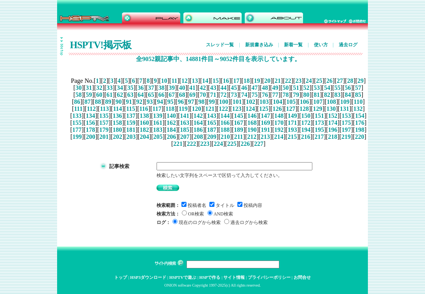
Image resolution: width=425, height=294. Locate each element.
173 (319, 122)
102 (250, 101)
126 (277, 108)
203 (131, 136)
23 (298, 80)
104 (277, 101)
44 (223, 87)
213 (265, 136)
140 (171, 115)
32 (99, 87)
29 (360, 80)
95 (170, 101)
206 (171, 136)
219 (346, 136)
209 (211, 136)
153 (346, 115)
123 (237, 108)
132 (358, 108)
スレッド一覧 (220, 44)
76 (265, 94)
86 (77, 101)
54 (327, 87)
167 (238, 122)
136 (117, 115)
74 (244, 94)
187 (211, 129)
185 (184, 129)
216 (305, 136)
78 (285, 94)
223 (204, 143)
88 (98, 101)
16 (226, 80)
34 (120, 87)
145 (238, 115)
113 (104, 108)
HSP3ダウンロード (148, 277)
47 (254, 87)
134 (90, 115)
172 (305, 122)
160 (144, 122)
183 (157, 129)
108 (331, 101)
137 (131, 115)
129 (317, 108)
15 (215, 80)
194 (305, 129)
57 (358, 87)
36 (141, 87)
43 (213, 87)
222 (191, 143)
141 (184, 115)
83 (337, 94)
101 (237, 101)
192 (279, 129)
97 (191, 101)
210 (225, 136)
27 (340, 80)
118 (169, 108)
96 (181, 101)
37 (151, 87)
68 (182, 94)
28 (350, 80)
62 (120, 94)
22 (288, 80)
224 (218, 143)
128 (304, 108)
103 (264, 101)
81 (317, 94)
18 (247, 80)
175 (346, 122)
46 (244, 87)
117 (156, 108)
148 (279, 115)
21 (278, 80)
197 (346, 129)
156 (90, 122)
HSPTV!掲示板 (100, 45)
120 (196, 108)
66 (161, 94)
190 (252, 129)
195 (319, 129)
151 (319, 115)
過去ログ (348, 44)
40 (182, 87)
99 (212, 101)
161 (157, 122)
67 (172, 94)
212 (251, 136)
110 (358, 101)
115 (130, 108)
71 (213, 94)
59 (89, 94)
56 (348, 87)
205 (157, 136)
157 (103, 122)
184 (171, 129)
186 (198, 129)
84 (348, 94)
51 (296, 87)
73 (234, 94)
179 (103, 129)
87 (87, 101)
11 (174, 80)
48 (265, 87)
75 (254, 94)
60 (99, 94)
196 (333, 129)
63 (130, 94)
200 (90, 136)
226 (245, 143)
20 (267, 80)
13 (195, 80)
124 (250, 108)
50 (285, 87)
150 (305, 115)
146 (252, 115)
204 (144, 136)
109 (345, 101)
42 (203, 87)
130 (331, 108)
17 (236, 80)
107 (317, 101)
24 (309, 80)
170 (279, 122)
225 (232, 143)
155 (77, 122)
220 (359, 136)
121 (209, 108)
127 (290, 108)
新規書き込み (259, 44)
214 (279, 136)
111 (78, 108)
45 (234, 87)
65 (151, 94)
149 (292, 115)
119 (183, 108)
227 (258, 143)
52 (306, 87)
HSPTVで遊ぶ (183, 277)
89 (108, 101)
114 (117, 108)
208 (198, 136)
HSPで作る (209, 277)
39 (172, 87)
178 (90, 129)
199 (77, 136)
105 (291, 101)
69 (192, 94)
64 (141, 94)
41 (192, 87)
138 (144, 115)
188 (225, 129)
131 (344, 108)
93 (149, 101)
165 (211, 122)
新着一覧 (293, 44)
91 (129, 101)
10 (164, 80)
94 (160, 101)
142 (198, 115)
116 (143, 108)
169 (265, 122)
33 (109, 87)
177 (77, 129)
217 (319, 136)
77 (275, 94)
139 (157, 115)
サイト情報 (234, 277)
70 (203, 94)
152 (333, 115)
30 (78, 87)
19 (257, 80)
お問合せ (302, 277)
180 (117, 129)
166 (225, 122)
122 (223, 108)
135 (103, 115)
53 (317, 87)
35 (130, 87)
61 (109, 94)
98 (201, 101)
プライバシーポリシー (269, 277)
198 (359, 129)
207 (185, 136)
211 (238, 136)
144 (225, 115)
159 (131, 122)
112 (91, 108)
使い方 (321, 44)
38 (161, 87)
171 (292, 122)
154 (359, 115)
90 (118, 101)
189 (238, 129)
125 (263, 108)
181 (131, 129)
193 (292, 129)
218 (332, 136)
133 (77, 115)
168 (252, 122)
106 (304, 101)
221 (178, 143)
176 (359, 122)
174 (333, 122)
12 (184, 80)
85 (358, 94)
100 (223, 101)
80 (306, 94)
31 (89, 87)
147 (265, 115)
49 (275, 87)
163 (184, 122)
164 (198, 122)
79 (296, 94)
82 (327, 94)
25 (319, 80)
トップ (120, 277)
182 (144, 129)
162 (171, 122)
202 (117, 136)
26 (329, 80)
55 (337, 87)
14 (205, 80)
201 (104, 136)
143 (211, 115)
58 (78, 94)
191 (265, 129)
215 (292, 136)
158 (117, 122)
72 (223, 94)
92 (139, 101)
